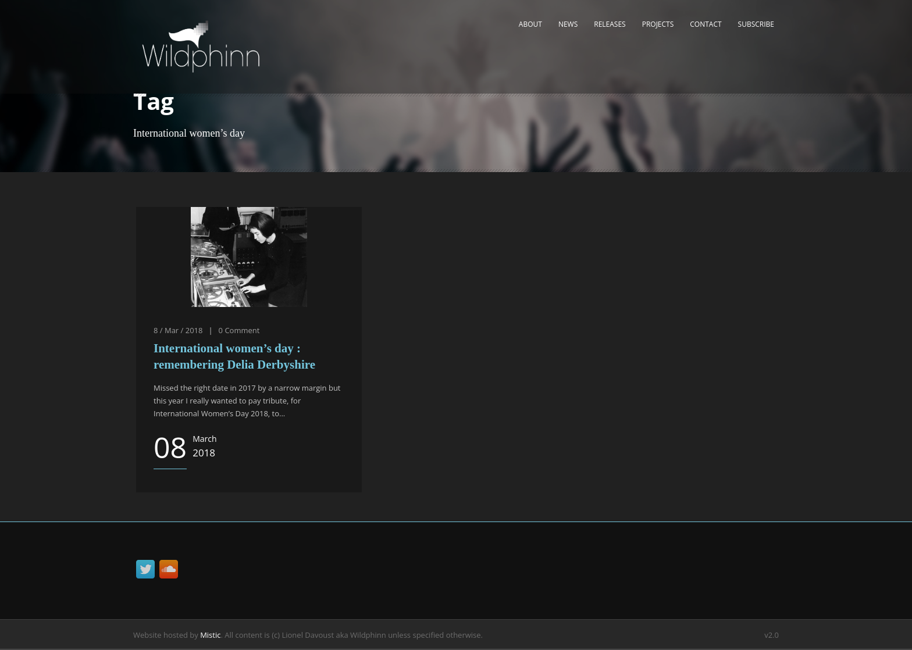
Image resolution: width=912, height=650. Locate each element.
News (568, 24)
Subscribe (756, 24)
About (530, 24)
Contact (705, 24)
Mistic (210, 635)
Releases (609, 24)
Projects (658, 24)
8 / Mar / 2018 (178, 330)
